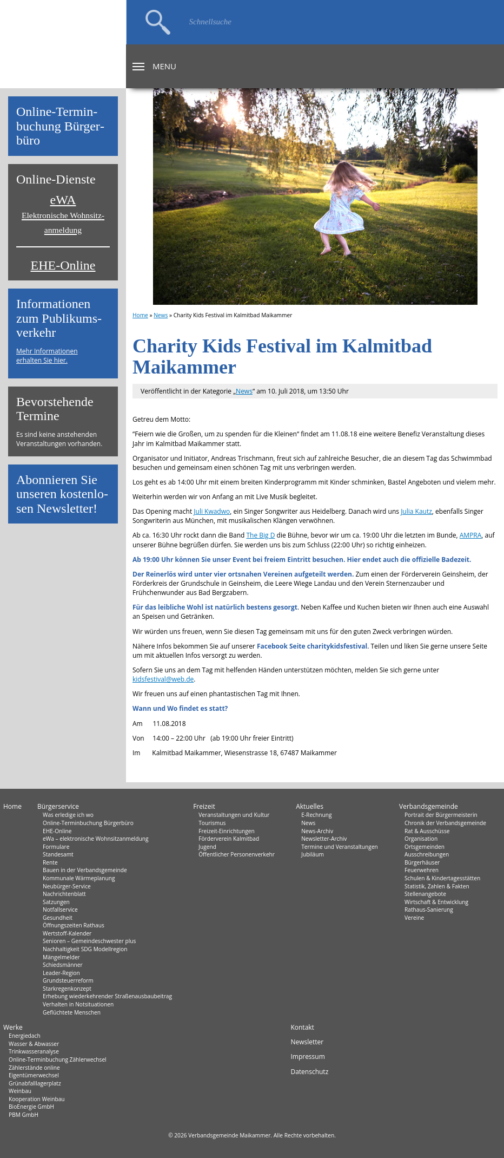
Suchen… (157, 22)
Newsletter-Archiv (324, 838)
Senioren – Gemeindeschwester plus (89, 941)
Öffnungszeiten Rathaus (73, 925)
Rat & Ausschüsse (427, 831)
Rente (50, 862)
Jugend (207, 846)
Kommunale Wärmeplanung (79, 878)
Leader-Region (61, 973)
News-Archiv (317, 831)
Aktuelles (309, 806)
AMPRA (471, 535)
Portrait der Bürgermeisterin (441, 815)
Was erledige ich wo (68, 815)
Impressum (307, 1056)
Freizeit (204, 806)
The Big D (260, 535)
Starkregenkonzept (67, 988)
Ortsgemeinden (424, 846)
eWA (63, 213)
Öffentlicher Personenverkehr (236, 854)
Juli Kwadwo (212, 511)
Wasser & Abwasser (34, 1044)
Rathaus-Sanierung (428, 909)
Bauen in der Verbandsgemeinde (85, 870)
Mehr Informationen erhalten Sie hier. (47, 355)
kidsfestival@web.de (163, 679)
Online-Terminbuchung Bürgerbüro (88, 823)
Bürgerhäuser (422, 862)
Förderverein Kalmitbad (228, 838)
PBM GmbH (23, 1114)
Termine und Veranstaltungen (339, 846)
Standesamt (58, 854)
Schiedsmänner (63, 965)
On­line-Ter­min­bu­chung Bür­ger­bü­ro (60, 125)
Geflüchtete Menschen (72, 1012)
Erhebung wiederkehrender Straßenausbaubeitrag (107, 996)
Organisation (420, 838)
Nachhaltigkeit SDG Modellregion (85, 949)
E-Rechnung (316, 815)
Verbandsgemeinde (428, 806)
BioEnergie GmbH (31, 1106)
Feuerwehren (421, 870)
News (161, 315)
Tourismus (212, 823)
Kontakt (302, 1027)
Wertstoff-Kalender (67, 933)
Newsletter (306, 1041)
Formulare (56, 846)
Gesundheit (57, 917)
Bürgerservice (58, 806)
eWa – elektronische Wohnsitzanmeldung (95, 838)
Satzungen (56, 902)
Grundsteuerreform (68, 980)
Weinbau (20, 1091)
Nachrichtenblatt (64, 894)
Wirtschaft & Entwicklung (436, 902)
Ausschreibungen (426, 854)
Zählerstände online (34, 1067)
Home (140, 315)
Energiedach (25, 1035)
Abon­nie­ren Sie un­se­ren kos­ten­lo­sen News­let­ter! (62, 494)
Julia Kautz (416, 511)
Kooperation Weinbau (37, 1099)
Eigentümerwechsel (34, 1075)
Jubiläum (312, 854)
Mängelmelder (61, 957)
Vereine (414, 917)
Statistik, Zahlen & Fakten (436, 886)
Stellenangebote (425, 894)
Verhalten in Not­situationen (78, 1004)
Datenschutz (309, 1071)
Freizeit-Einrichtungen (226, 831)
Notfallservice (60, 909)
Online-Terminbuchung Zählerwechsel (58, 1059)
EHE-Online (63, 265)
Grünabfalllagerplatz (35, 1083)
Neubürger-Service (67, 886)
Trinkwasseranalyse (34, 1051)
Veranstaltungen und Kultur (233, 815)
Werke (13, 1027)
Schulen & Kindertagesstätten (442, 878)
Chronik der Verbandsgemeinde (445, 823)
